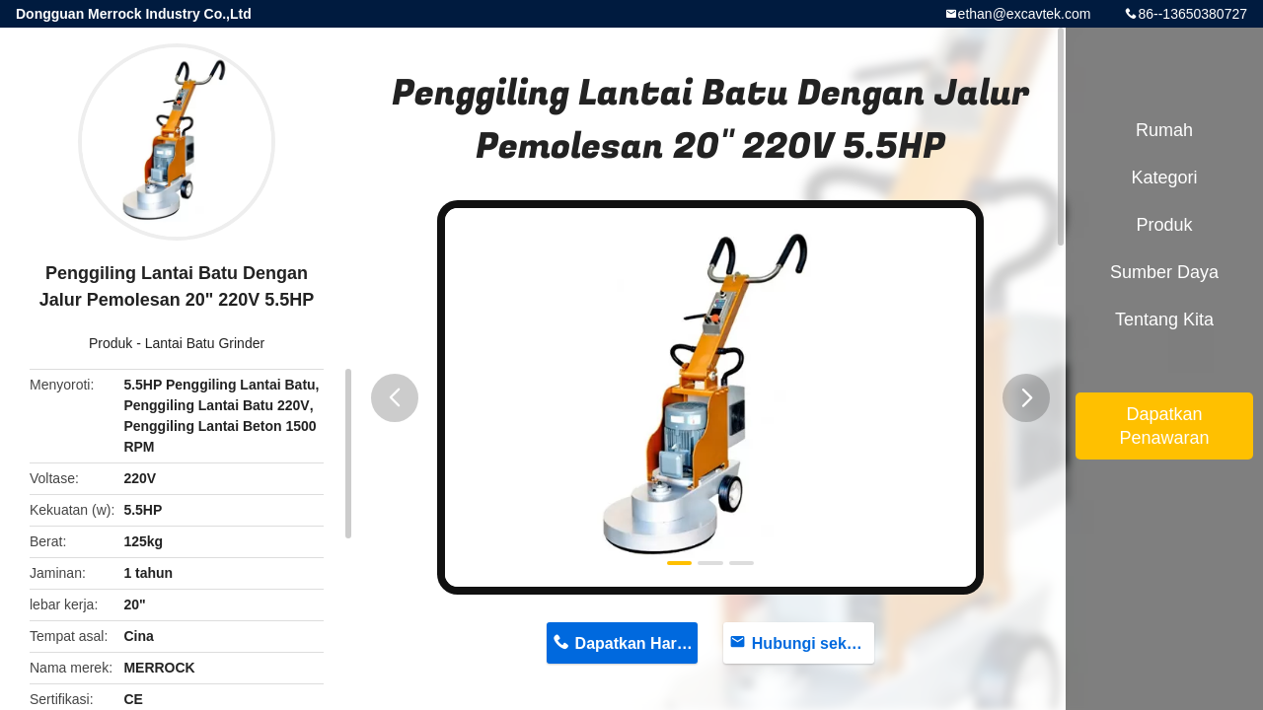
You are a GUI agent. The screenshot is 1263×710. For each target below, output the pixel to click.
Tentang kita (1164, 319)
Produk (110, 343)
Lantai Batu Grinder (204, 343)
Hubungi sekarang (813, 643)
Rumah (1164, 130)
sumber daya (1164, 272)
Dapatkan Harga (635, 643)
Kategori (1164, 177)
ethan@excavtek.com (1024, 14)
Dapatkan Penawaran (1164, 426)
